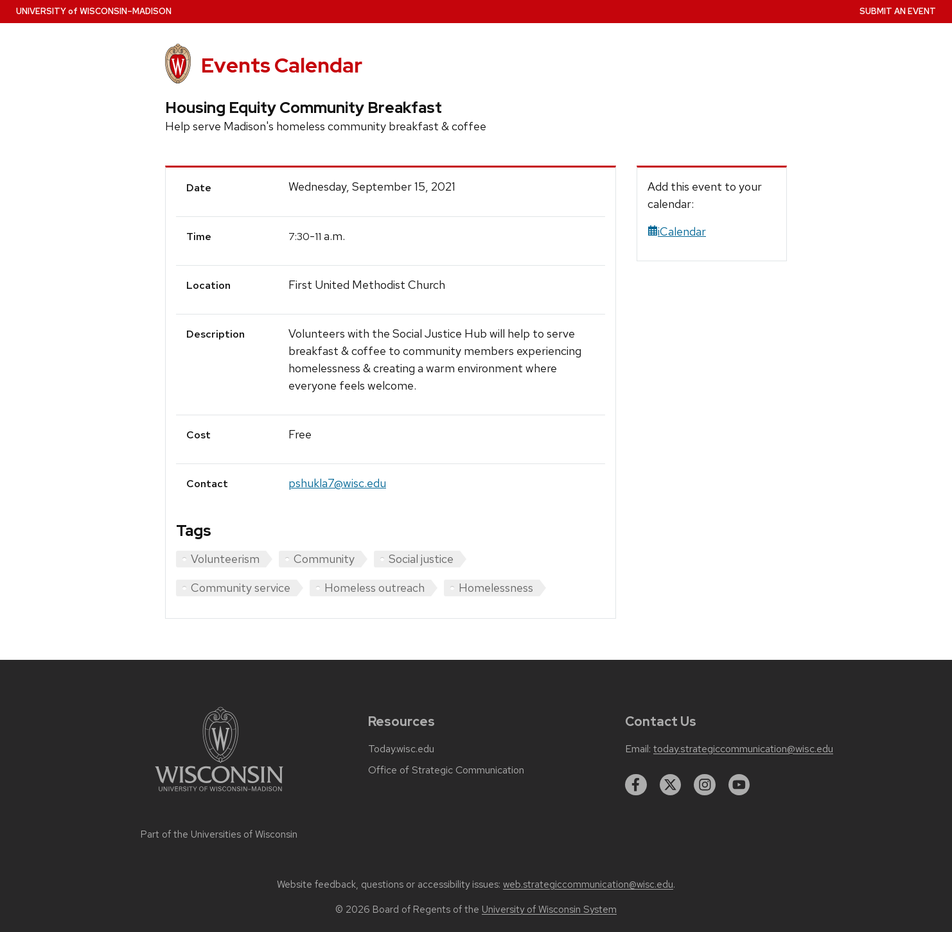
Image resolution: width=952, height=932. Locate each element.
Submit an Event (897, 11)
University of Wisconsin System (549, 909)
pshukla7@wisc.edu (337, 483)
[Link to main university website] (219, 793)
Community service (240, 587)
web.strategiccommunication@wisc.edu (588, 884)
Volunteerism (225, 558)
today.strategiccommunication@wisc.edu (743, 749)
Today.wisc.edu (401, 749)
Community (324, 558)
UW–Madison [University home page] (94, 11)
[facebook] (636, 785)
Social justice (421, 558)
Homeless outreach (374, 587)
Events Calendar (281, 65)
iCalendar (677, 231)
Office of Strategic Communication (446, 770)
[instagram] (705, 785)
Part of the (219, 834)
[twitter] (671, 785)
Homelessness (496, 587)
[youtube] (739, 785)
